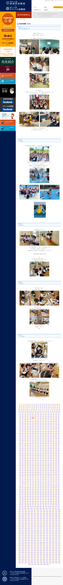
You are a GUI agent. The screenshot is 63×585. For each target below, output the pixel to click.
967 (22, 504)
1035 (47, 511)
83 (21, 411)
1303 (53, 543)
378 (30, 441)
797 (38, 486)
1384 (44, 554)
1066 (56, 514)
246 (20, 428)
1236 (20, 537)
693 (58, 474)
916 (56, 497)
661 (58, 470)
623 (43, 467)
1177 (53, 528)
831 (43, 489)
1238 (26, 537)
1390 (20, 555)
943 (43, 501)
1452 (38, 562)
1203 (47, 532)
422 (20, 446)
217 (28, 424)
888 (25, 496)
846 (40, 491)
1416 (56, 557)
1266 (26, 540)
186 (30, 421)
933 (58, 499)
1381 (35, 554)
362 (30, 440)
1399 (47, 555)
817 (48, 487)
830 (40, 489)
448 (46, 448)
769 (48, 482)
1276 (56, 540)
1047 (41, 513)
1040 (20, 513)
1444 (56, 560)
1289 (53, 542)
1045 (35, 513)
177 (48, 419)
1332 (56, 547)
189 (38, 421)
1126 (26, 523)
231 (22, 426)
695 (22, 475)
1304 (56, 543)
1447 (23, 562)
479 (43, 452)
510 (40, 455)
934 (20, 501)
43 (21, 407)
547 (53, 458)
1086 (32, 518)
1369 (41, 552)
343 (22, 438)
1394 (32, 555)
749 (38, 480)
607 (43, 465)
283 (33, 431)
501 (58, 453)
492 (35, 453)
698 (30, 475)
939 (33, 501)
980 (56, 504)
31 (38, 406)
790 (20, 486)
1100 (32, 520)
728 (25, 479)
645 (58, 469)
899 (53, 496)
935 (22, 501)
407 (22, 445)
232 (25, 426)
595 (53, 463)
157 (38, 417)
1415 (53, 557)
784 (46, 484)
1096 (20, 520)
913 (48, 497)
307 (53, 433)
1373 (53, 552)
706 (51, 475)
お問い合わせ (47, 0)
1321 (23, 547)
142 (40, 416)
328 (25, 436)
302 (40, 433)
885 (58, 494)
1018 (38, 509)
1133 (47, 523)
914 (51, 497)
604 (35, 465)
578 (51, 462)
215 (22, 424)
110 (40, 412)
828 (35, 489)
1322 (26, 547)
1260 (50, 538)
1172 (38, 528)
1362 (20, 552)
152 (25, 417)
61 (59, 407)
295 (22, 433)
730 (30, 479)
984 (25, 506)
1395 (35, 555)
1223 (23, 535)
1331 (53, 547)
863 (43, 492)
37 (50, 406)
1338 (32, 549)
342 (20, 438)
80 (57, 409)
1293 (23, 543)
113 (48, 412)
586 (30, 463)
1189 (47, 530)
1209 (23, 533)
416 (46, 445)
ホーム (37, 7)
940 (35, 501)
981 (58, 504)
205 (38, 423)
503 (22, 455)
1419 (23, 559)
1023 (53, 509)
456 (25, 450)
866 (51, 492)
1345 (53, 549)
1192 (56, 530)
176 (46, 419)
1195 (23, 532)
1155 (29, 526)
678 (20, 474)
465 (48, 450)
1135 (53, 523)
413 (38, 445)
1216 (44, 533)
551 (22, 460)
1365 (29, 552)
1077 (47, 516)
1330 (50, 547)
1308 (26, 545)
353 (48, 438)
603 (33, 465)
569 (28, 462)
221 (38, 424)
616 (25, 467)
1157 (35, 526)
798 (40, 486)
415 (43, 445)
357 (58, 438)
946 (51, 501)
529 (48, 457)
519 (22, 457)
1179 (59, 528)
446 (40, 448)
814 (40, 487)
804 (56, 486)
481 (48, 452)
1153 (23, 526)
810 (30, 487)
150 (20, 417)
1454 (44, 562)
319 (43, 434)
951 (22, 503)
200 (25, 423)
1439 (41, 560)
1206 (56, 532)
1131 (41, 523)
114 (51, 412)
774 (20, 484)
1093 (53, 518)
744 (25, 480)
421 (58, 445)
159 (43, 417)
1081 (59, 516)
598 (20, 465)
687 (43, 474)
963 (53, 503)
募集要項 (48, 10)
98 (52, 411)
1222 (20, 535)
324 (56, 434)
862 (40, 492)
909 (38, 497)
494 (40, 453)
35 (46, 406)
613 (58, 465)
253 (38, 428)
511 (43, 455)
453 (58, 448)
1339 (35, 549)
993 (48, 506)
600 (25, 465)
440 (25, 448)
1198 (32, 532)
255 (43, 428)
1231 (47, 535)
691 (53, 474)
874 (30, 494)
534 (20, 458)
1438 (38, 560)
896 (46, 496)
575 (43, 462)
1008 (50, 508)
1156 (32, 526)
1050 (50, 513)
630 (20, 469)
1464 (41, 564)
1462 (35, 564)
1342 (44, 549)
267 (33, 429)
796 (35, 486)
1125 (23, 523)
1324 (32, 547)
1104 (44, 520)
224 (46, 424)
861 (38, 492)
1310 (32, 545)
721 (48, 477)
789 (58, 484)
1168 (26, 528)
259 (53, 428)
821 (58, 487)
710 (20, 477)
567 (22, 462)
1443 (53, 560)
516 (56, 455)
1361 (59, 550)
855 (22, 492)
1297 (35, 543)
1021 (47, 509)
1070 (26, 516)
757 (58, 480)
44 (23, 407)
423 (22, 446)
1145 (41, 525)
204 (35, 423)
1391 (23, 555)
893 (38, 496)
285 (38, 431)
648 (25, 470)
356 (56, 438)
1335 (23, 549)
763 (33, 482)
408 (25, 445)
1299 (41, 543)
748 (35, 480)
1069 (23, 516)
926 (40, 499)
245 (58, 426)
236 (35, 426)
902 (20, 497)
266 (30, 429)
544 (46, 458)
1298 (38, 543)
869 (58, 492)
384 (46, 441)
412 (35, 445)
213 (58, 423)
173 (38, 419)
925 (38, 499)
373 (58, 440)
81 (59, 409)
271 (43, 429)
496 (46, 453)
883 (53, 494)
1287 (47, 542)
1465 (44, 564)
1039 (59, 511)
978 (51, 504)
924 (35, 499)
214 (20, 424)
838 (20, 491)
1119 (47, 521)
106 (30, 412)
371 (53, 440)
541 (38, 458)
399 (43, 443)
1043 (29, 513)
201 (28, 423)
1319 (59, 545)
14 (44, 404)
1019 (41, 509)
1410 (38, 557)
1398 (44, 555)
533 (58, 457)
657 (48, 470)
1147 (47, 525)
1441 (47, 560)
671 (43, 472)
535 (22, 458)
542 (40, 458)
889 (28, 496)
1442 (50, 560)
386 (51, 441)
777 (28, 484)
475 (33, 452)
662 (20, 472)
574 (40, 462)
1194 (20, 532)
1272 (44, 540)
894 (40, 496)
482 (51, 452)
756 (56, 480)
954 (30, 503)
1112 (26, 521)
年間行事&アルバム (37, 10)
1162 (50, 526)
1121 (53, 521)
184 (25, 421)
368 (46, 440)
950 (20, 503)
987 (33, 506)
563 (53, 460)
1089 (41, 518)
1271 (41, 540)
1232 (50, 535)
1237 (23, 537)
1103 (41, 520)
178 (51, 419)
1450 (32, 562)
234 (30, 426)
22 (19, 406)
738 (51, 479)
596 (56, 463)
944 (46, 501)
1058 (32, 514)
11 (38, 404)
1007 (46, 508)
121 (28, 414)
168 (25, 419)
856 (25, 492)
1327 (41, 547)
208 (46, 423)
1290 (56, 542)
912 (46, 497)
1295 (29, 543)
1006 (43, 508)
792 (25, 486)
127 (43, 414)
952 (25, 503)
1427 (47, 559)
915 (53, 497)
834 (51, 489)
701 (38, 475)
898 (51, 496)
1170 (32, 528)
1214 (38, 533)
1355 (41, 550)
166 (20, 419)
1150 (56, 525)
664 (25, 472)
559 (43, 460)
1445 (59, 560)
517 (58, 455)
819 (53, 487)
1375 (59, 552)
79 (55, 409)
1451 (35, 562)
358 (20, 440)
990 (40, 506)
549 (58, 458)
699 (33, 475)
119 (22, 414)
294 (20, 433)
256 (46, 428)
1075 (41, 516)
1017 (35, 509)
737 (48, 479)
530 (51, 457)
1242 (38, 537)
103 (22, 412)
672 (46, 472)
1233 (53, 535)
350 (40, 438)
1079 (53, 516)
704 (46, 475)
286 (40, 431)
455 (22, 450)
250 (30, 428)
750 (40, 480)
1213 (35, 533)
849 (48, 491)
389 (58, 441)
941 (38, 501)
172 (35, 419)
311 (22, 434)
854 (20, 492)
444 (35, 448)
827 (33, 489)
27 (29, 406)
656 (46, 470)
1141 (29, 525)
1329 (47, 547)
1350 (26, 550)
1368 (38, 552)
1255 (35, 538)
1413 (47, 557)
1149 (53, 525)
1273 (47, 540)
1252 (26, 538)
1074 (38, 516)
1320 (20, 547)
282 (30, 431)
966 (20, 504)
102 (20, 412)
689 (48, 474)
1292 (20, 543)
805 (58, 486)
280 (25, 431)
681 (28, 474)
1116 (38, 521)
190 (40, 421)
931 (53, 499)
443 (33, 448)
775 (22, 484)
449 (48, 448)
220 (35, 424)
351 (43, 438)
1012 (20, 509)
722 (51, 477)
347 (33, 438)
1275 (53, 540)
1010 (56, 508)
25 (25, 406)
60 (57, 407)
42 (19, 407)
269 (38, 429)
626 (51, 467)
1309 (29, 545)
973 (38, 504)
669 (38, 472)
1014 (26, 509)
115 (53, 412)
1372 (50, 552)
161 (48, 417)
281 (28, 431)
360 (25, 440)
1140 (26, 525)
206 (40, 423)
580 (56, 462)
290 (51, 431)
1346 (56, 549)
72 (40, 409)
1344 (50, 549)
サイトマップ (60, 0)
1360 (56, 550)
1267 (29, 540)
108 (35, 412)
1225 (29, 535)
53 (42, 407)
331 (33, 436)
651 (33, 470)
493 (38, 453)
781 (38, 484)
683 (33, 474)
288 (46, 431)
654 (40, 470)
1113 (29, 521)
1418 (20, 559)
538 (30, 458)
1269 (35, 540)
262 (20, 429)
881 (48, 494)
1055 (23, 514)
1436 (32, 560)
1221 (59, 533)
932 (56, 499)
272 (46, 429)
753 (48, 480)
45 (25, 407)
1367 (35, 552)
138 (30, 416)
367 (43, 440)
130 (51, 414)
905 (28, 497)
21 (59, 404)
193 (48, 421)
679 (22, 474)
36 (48, 406)
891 (33, 496)
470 (20, 452)
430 (40, 446)
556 (35, 460)
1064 (50, 514)
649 (28, 470)
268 (35, 429)
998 (20, 508)
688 (46, 474)
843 (33, 491)
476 (35, 452)
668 (35, 472)
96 (48, 411)
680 (25, 474)
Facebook (8, 101)
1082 (20, 518)
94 (44, 411)
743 (22, 480)
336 (46, 436)
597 (58, 463)
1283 (35, 542)
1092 (50, 518)
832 (46, 489)
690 (51, 474)
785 (48, 484)
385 (48, 441)
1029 (29, 511)
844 (35, 491)
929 (48, 499)
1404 (20, 557)
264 (25, 429)
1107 (53, 520)
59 (55, 407)
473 (28, 452)
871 (22, 494)
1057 (29, 514)
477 (38, 452)
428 (35, 446)
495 (43, 453)
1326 (38, 547)
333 (38, 436)
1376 (20, 554)
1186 (38, 530)
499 (53, 453)
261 (58, 428)
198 (20, 423)
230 (20, 426)
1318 (56, 545)
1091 (47, 518)
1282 (32, 542)
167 (22, 419)
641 (48, 469)
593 (48, 463)
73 (42, 409)
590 (40, 463)
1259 (47, 538)
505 (28, 455)
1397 (41, 555)
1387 (53, 554)
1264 (20, 540)
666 (30, 472)
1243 (41, 537)
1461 (32, 564)
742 (20, 480)
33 (42, 406)
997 (58, 506)
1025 (59, 509)
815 (43, 487)
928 (46, 499)
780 (35, 484)
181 (58, 419)
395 (33, 443)
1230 (44, 535)
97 (50, 411)
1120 (50, 521)
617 (28, 467)
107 (33, 412)
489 (28, 453)
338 (51, 436)
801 (48, 486)
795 (33, 486)
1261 (53, 538)
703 (43, 475)
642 (51, 469)
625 (48, 467)
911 (43, 497)
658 (51, 470)
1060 (38, 514)
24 (23, 406)
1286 (44, 542)
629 (58, 467)
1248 (56, 537)
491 (33, 453)
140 (35, 416)
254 (40, 428)
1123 (59, 521)
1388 (56, 554)
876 (35, 494)
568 (25, 462)
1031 (35, 511)
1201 (41, 532)
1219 (53, 533)
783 (43, 484)
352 (46, 438)
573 (38, 462)
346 (30, 438)
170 (30, 419)
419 (53, 445)
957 (38, 503)
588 (35, 463)
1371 (47, 552)
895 (43, 496)
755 (53, 480)
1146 (44, 525)
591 (43, 463)
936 (25, 501)
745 (28, 480)
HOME (18, 19)
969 (28, 504)
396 (35, 443)
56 (48, 407)
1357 (47, 550)
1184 (32, 530)
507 (33, 455)
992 (46, 506)
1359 (53, 550)
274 (51, 429)
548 (56, 458)
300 (35, 433)
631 (22, 469)
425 (28, 446)
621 (38, 467)
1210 (26, 533)
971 (33, 504)
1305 (59, 543)
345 (28, 438)
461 (38, 450)
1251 (23, 538)
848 (46, 491)
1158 (38, 526)
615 (22, 467)
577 (48, 462)
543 (43, 458)
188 (35, 421)
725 (58, 477)
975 (43, 504)
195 (53, 421)
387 (53, 441)
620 (35, 467)
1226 (32, 535)
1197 (29, 532)
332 (35, 436)
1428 (50, 559)
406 (20, 445)
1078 (50, 516)
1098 (26, 520)
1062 (44, 514)
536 (25, 458)
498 (51, 453)
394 (30, 443)
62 (19, 409)
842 (30, 491)
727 (22, 479)
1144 (38, 525)
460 (35, 450)
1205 (53, 532)
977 (48, 504)
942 (40, 501)
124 (35, 414)
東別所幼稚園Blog (23, 19)
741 (58, 479)
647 (22, 470)
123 (33, 414)
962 (51, 503)
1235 (59, 535)
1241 (35, 537)
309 (58, 433)
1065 (53, 514)
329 (28, 436)
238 (40, 426)
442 (30, 448)
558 (40, 460)
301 (38, 433)
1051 (53, 513)
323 (53, 434)
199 (22, 423)
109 (38, 412)
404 (56, 443)
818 (51, 487)
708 (56, 475)
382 (40, 441)
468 (56, 450)
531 (53, 457)
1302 (50, 543)
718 (40, 477)
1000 (25, 508)
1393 (29, 555)
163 (53, 417)
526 (40, 457)
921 (28, 499)
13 (42, 404)
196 (56, 421)
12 (40, 404)
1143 (35, 525)
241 (48, 426)
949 (58, 501)
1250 (20, 538)
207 (43, 423)
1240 (32, 537)
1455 (47, 562)
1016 (32, 509)
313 (28, 434)
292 (56, 431)
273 (48, 429)
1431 (59, 559)
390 (20, 443)
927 (43, 499)
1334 (20, 549)
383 (43, 441)
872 (25, 494)
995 (53, 506)
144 (46, 416)
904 (25, 497)
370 (51, 440)
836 (56, 489)
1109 (59, 520)
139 (33, 416)
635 (33, 469)
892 (35, 496)
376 (25, 441)
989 (38, 506)
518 (20, 457)
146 (51, 416)
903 (22, 497)
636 (35, 469)
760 (25, 482)
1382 (38, 554)
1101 (35, 520)
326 (20, 436)
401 (48, 443)
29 (34, 406)
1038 (56, 511)
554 (30, 460)
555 (33, 460)
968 (25, 504)
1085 (29, 518)
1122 (56, 521)
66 (27, 409)
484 (56, 452)
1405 (23, 557)
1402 (56, 555)
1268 (32, 540)
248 (25, 428)
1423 (35, 559)
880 (46, 494)
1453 (41, 562)
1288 (50, 542)
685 (38, 474)
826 (30, 489)
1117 (41, 521)
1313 (41, 545)
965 (58, 503)
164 (56, 417)
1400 (50, 555)
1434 (26, 560)
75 (46, 409)
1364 (26, 552)
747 (33, 480)
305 (48, 433)
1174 (44, 528)
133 (58, 414)
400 (46, 443)
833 (48, 489)
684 (35, 474)
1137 (59, 523)
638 (40, 469)
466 (51, 450)
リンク (58, 10)
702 (40, 475)
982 (20, 506)
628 (56, 467)
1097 (23, 520)
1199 (35, 532)
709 (58, 475)
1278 (20, 542)
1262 (56, 538)
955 (33, 503)
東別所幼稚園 (31, 6)
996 (56, 506)
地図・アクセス (54, 0)
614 (20, 467)
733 (38, 479)
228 (56, 424)
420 (56, 445)
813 (38, 487)
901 (58, 496)
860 (35, 492)
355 (53, 438)
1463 (38, 564)
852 (56, 491)
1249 (59, 537)
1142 (32, 525)
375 (22, 441)
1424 (38, 559)
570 (30, 462)
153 (28, 417)
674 (51, 472)
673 (48, 472)
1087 (35, 518)
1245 (47, 537)
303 (43, 433)
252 (35, 428)
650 (30, 470)
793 (28, 486)
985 (28, 506)
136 (25, 416)
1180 (20, 530)
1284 (38, 542)
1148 (50, 525)
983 (22, 506)
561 (48, 460)
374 (20, 441)
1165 (59, 526)
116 (56, 412)
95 (46, 411)
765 (38, 482)
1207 (59, 532)
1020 (44, 509)
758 (20, 482)
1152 (20, 526)
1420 (26, 559)
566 (20, 462)
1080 (56, 516)
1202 (44, 532)
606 (40, 465)
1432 (20, 560)
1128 (32, 523)
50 (36, 407)
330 (30, 436)
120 (25, 414)
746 (30, 480)
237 (38, 426)
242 (51, 426)
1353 (35, 550)
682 (30, 474)
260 (56, 428)
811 (33, 487)
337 (48, 436)
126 (40, 414)
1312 (38, 545)
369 (48, 440)
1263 (59, 538)
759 (22, 482)
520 (25, 457)
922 (30, 499)
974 (40, 504)
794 (30, 486)
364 (35, 440)
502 (20, 455)
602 (30, 465)
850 (51, 491)
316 (35, 434)
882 (51, 494)
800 (46, 486)
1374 (56, 552)
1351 (29, 550)
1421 (29, 559)
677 (58, 472)
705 (48, 475)
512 (46, 455)
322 (51, 434)
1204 (50, 532)
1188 (44, 530)
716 (35, 477)
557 (38, 460)
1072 (32, 516)
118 (20, 414)
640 (46, 469)
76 (48, 409)
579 (53, 462)
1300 (44, 543)
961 (48, 503)
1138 (20, 525)
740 (56, 479)
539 (33, 458)
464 (46, 450)
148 (56, 416)
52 (40, 407)
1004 (37, 508)
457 (28, 450)
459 (33, 450)
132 (56, 414)
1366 (32, 552)
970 (30, 504)
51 (38, 407)
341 (58, 436)
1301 (47, 543)
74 (44, 409)
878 (40, 494)
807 (22, 487)
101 (59, 411)
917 (58, 497)
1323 (29, 547)
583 (22, 463)
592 (46, 463)
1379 (29, 554)
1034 (44, 511)
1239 (29, 537)
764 (35, 482)
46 (27, 407)
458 (30, 450)
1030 (32, 511)
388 (56, 441)
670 (40, 472)
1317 (53, 545)
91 (37, 411)
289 (48, 431)
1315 (47, 545)
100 (57, 411)
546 (51, 458)
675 (53, 472)
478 (40, 452)
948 (56, 501)
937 (28, 501)
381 (38, 441)
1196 (26, 532)
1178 (56, 528)
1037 (53, 511)
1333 (59, 547)
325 (58, 434)
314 (30, 434)
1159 (41, 526)
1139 (23, 525)
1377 (23, 554)
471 (22, 452)
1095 (59, 518)
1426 (44, 559)
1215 (41, 533)
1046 (38, 513)
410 (30, 445)
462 (40, 450)
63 (21, 409)
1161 (47, 526)
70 (36, 409)
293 (58, 431)
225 (48, 424)
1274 (50, 540)
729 (28, 479)
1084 (26, 518)
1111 (23, 521)
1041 (23, 513)
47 (29, 407)
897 (48, 496)
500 (56, 453)
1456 (50, 562)
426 (30, 446)
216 (25, 424)
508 (35, 455)
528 (46, 457)
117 (58, 412)
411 (33, 445)
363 (33, 440)
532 (56, 457)
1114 (32, 521)
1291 (59, 542)
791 (22, 486)
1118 (44, 521)
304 (46, 433)
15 (46, 404)
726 (20, 479)
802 (51, 486)
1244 (44, 537)
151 (22, 417)
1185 (35, 530)
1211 (29, 533)
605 (38, 465)
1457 (53, 562)
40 (57, 406)
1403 (59, 555)
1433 (23, 560)
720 (46, 477)
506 (30, 455)
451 (53, 448)
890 (30, 496)
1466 (47, 564)
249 (28, 428)
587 (33, 463)
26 (27, 406)
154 (30, 417)
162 (51, 417)
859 (33, 492)
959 (43, 503)
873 (28, 494)
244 (56, 426)
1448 (26, 562)
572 (35, 462)
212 (56, 423)
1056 (26, 514)
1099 (29, 520)
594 (51, 463)
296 (25, 433)
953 (28, 503)
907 (33, 497)
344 (25, 438)
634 (30, 469)
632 (25, 469)
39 (55, 406)
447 (43, 448)
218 (30, 424)
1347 (59, 549)
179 (53, 419)
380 (35, 441)
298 (30, 433)
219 (33, 424)
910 (40, 497)
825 (28, 489)
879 (43, 494)
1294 (26, 543)
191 (43, 421)
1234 (56, 535)
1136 (56, 523)
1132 (44, 523)
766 (40, 482)
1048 (44, 513)
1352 (32, 550)
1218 (50, 533)
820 (56, 487)
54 (44, 407)
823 (22, 489)
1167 (23, 528)
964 (56, 503)
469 (58, 450)
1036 (50, 511)
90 (35, 411)
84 (23, 411)
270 (40, 429)
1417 (59, 557)
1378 (26, 554)
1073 (35, 516)
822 (20, 489)
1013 (23, 509)
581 (58, 462)
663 (22, 472)
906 (30, 497)
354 (51, 438)
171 (33, 419)
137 (28, 416)
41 (59, 406)
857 (28, 492)
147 (53, 416)
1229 (41, 535)
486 (20, 453)
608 (46, 465)
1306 (20, 545)
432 (46, 446)
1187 (41, 530)
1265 (23, 540)
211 (53, 423)
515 (53, 455)
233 (28, 426)
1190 (50, 530)
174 (40, 419)
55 (46, 407)
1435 (29, 560)
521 (28, 457)
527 (43, 457)
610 (51, 465)
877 (38, 494)
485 (58, 452)
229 (58, 424)
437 (58, 446)
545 (48, 458)
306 (51, 433)
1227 (35, 535)
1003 (34, 508)
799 (43, 486)
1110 (20, 521)
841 (28, 491)
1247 (53, 537)
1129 (35, 523)
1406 (26, 557)
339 (53, 436)
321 (48, 434)
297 (28, 433)
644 (56, 469)
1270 (38, 540)
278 (20, 431)
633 (28, 469)
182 (20, 421)
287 (43, 431)
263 (22, 429)
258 (51, 428)
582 (20, 463)
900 (56, 496)
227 (53, 424)
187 (33, 421)
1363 (23, 552)
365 (38, 440)
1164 (56, 526)
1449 (29, 562)
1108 (56, 520)
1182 (26, 530)
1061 (41, 514)
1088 (38, 518)
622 (40, 467)
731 (33, 479)
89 (33, 411)
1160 (44, 526)
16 (48, 404)
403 (53, 443)
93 (42, 411)
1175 (47, 528)
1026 (20, 511)
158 (40, 417)
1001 (28, 508)
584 (25, 463)
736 (46, 479)
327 (22, 436)
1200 (38, 532)
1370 (44, 552)
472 (25, 452)
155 (33, 417)
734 (40, 479)
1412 (44, 557)
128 (46, 414)
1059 (35, 514)
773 (58, 482)
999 (22, 508)
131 (53, 414)
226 (51, 424)
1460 (29, 564)
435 (53, 446)
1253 (29, 538)
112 (46, 412)
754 (51, 480)
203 (33, 423)
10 (36, 404)
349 (38, 438)
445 (38, 448)
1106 (50, 520)
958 (40, 503)
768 (46, 482)
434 (51, 446)
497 (48, 453)
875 (33, 494)
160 (46, 417)
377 (28, 441)
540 (35, 458)
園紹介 (48, 7)
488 (25, 453)
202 (30, 423)
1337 (29, 549)
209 (48, 423)
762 (30, 482)
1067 (59, 514)
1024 (56, 509)
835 (53, 489)
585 (28, 463)
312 (25, 434)
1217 (47, 533)
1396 (38, 555)
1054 (20, 514)
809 (28, 487)
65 (25, 409)
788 (56, 484)
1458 (56, 562)
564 (56, 460)
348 (35, 438)
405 (58, 443)
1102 (38, 520)
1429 (53, 559)
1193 (59, 530)
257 (48, 428)
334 (40, 436)
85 (25, 411)
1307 (23, 545)
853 (58, 491)
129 (48, 414)
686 (40, 474)
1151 (59, 525)
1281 (29, 542)
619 (33, 467)
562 (51, 460)
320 (46, 434)
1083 (23, 518)
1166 (20, 528)
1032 (38, 511)
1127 (29, 523)
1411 (41, 557)
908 (35, 497)
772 (56, 482)
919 (22, 499)
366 (40, 440)
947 (53, 501)
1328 (44, 547)
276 (56, 429)
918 (20, 499)
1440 (44, 560)
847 (43, 491)
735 (43, 479)
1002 (31, 508)
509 (38, 455)
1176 (50, 528)
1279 (23, 542)
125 (38, 414)
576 (46, 462)
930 (51, 499)
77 (50, 409)
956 (35, 503)
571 (33, 462)
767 (43, 482)
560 (46, 460)
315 (33, 434)
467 (53, 450)
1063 (47, 514)
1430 (56, 559)
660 (56, 470)
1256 (38, 538)
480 (46, 452)
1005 (40, 508)
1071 (29, 516)
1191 (53, 530)
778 (30, 484)
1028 (26, 511)
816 (46, 487)
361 (28, 440)
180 (56, 419)
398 (40, 443)
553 (28, 460)
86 (27, 411)
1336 (26, 549)
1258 (44, 538)
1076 (44, 516)
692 (56, 474)
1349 (23, 550)
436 (56, 446)
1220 (56, 533)
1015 (29, 509)
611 (53, 465)
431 (43, 446)
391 (22, 443)
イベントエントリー (58, 7)
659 (53, 470)
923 (33, 499)
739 (53, 479)
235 (33, 426)
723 (53, 477)
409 (28, 445)
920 (25, 499)
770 (51, 482)
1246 (50, 537)
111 (43, 412)
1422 (32, 559)
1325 (35, 547)
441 (28, 448)
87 (29, 411)
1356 (44, 550)
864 (46, 492)
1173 (41, 528)
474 (30, 452)
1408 (32, 557)
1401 (53, 555)
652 (35, 470)
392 (25, 443)
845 (38, 491)
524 (35, 457)
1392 (26, 555)
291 (53, 431)
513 (48, 455)
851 (53, 491)
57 (50, 407)
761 (28, 482)
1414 (50, 557)
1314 (44, 545)
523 (33, 457)
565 (58, 460)
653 (38, 470)
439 (22, 448)
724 (56, 477)
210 (51, 423)
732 (35, 479)
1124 (20, 523)
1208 (20, 533)
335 (43, 436)
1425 (41, 559)
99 (54, 411)
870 (20, 494)
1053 (59, 513)
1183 (29, 530)
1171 (35, 528)
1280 (26, 542)
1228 (38, 535)
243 (53, 426)
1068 (20, 516)
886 (20, 496)
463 (43, 450)
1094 (56, 518)
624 (46, 467)
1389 (59, 554)
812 (35, 487)
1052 (56, 513)
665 (28, 472)
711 (22, 477)
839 (22, 491)
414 (40, 445)
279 (22, 431)
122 (30, 414)
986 (30, 506)
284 (35, 431)
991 (43, 506)
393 (28, 443)
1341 (41, 549)
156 (35, 417)
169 (28, 419)
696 (25, 475)
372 (56, 440)
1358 (50, 550)
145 (48, 416)
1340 (38, 549)
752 (46, 480)
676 (56, 472)
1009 (53, 508)
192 (46, 421)
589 (38, 463)
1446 (20, 562)
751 (43, 480)
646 (20, 470)
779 (33, 484)
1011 (59, 508)
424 (25, 446)
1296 (32, 543)
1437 (35, 560)
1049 (47, 513)
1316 (50, 545)
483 (53, 452)
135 (22, 416)
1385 (47, 554)
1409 (35, 557)
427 (33, 446)
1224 (26, 535)
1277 (59, 540)
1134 (50, 523)
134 (20, 416)
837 (58, 489)
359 (22, 440)
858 (30, 492)
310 (20, 434)
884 (56, 494)
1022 (50, 509)
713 (28, 477)
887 (22, 496)
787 (53, 484)
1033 (41, 511)
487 (22, 453)
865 (48, 492)
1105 (47, 520)
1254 (32, 538)
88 (31, 411)
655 (43, 470)
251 (33, 428)
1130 (38, 523)
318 (40, 434)
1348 (20, 550)
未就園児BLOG (8, 30)
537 (28, 458)
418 (51, 445)
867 (53, 492)
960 (46, 503)
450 (51, 448)
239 (43, 426)
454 (20, 450)
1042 (26, 513)
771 (53, 482)
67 (29, 409)
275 (53, 429)
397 (38, 443)
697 (28, 475)
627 (53, 467)
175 (43, 419)
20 (57, 404)
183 (22, 421)
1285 (41, 542)
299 (33, 433)
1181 (23, 530)
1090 (44, 518)
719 (43, 477)
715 (33, 477)
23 (21, 406)
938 (30, 501)
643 (53, 469)
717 (38, 477)
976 (46, 504)
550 (20, 460)
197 (58, 421)
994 (51, 506)
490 (30, 453)
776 (25, 484)
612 (56, 465)
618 (30, 467)
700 (35, 475)
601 (28, 465)
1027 (23, 511)
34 (44, 406)
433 (48, 446)
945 (48, 501)
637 (38, 469)
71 (38, 409)
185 (28, 421)
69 (34, 409)
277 (58, 429)
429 (38, 446)
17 (50, 404)
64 (23, 409)
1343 (47, 549)
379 (33, 441)
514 (51, 455)
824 (25, 489)
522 (30, 457)
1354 (38, 550)
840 (25, 491)
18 (52, 404)
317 (38, 434)
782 (40, 484)
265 (28, 429)
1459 (59, 562)
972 (35, 504)
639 (43, 469)
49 (34, 407)
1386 (50, 554)
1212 (32, 533)
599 (22, 465)
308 (56, 433)
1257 (41, 538)
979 (53, 504)
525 (38, 457)
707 (53, 475)
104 (25, 412)
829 (38, 489)
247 (22, 428)
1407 (29, 557)
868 (56, 492)
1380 (32, 554)
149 (58, 416)
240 (46, 426)
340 (56, 436)
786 (51, 484)
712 (25, 477)
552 (25, 460)
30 (36, 406)
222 (40, 424)
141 (38, 416)
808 (25, 487)
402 (51, 443)
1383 (41, 554)
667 (33, 472)
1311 (35, 545)
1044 (32, 513)
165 (58, 417)
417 (48, 445)
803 (53, 486)
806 (20, 487)
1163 (53, 526)
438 (20, 448)
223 (43, 424)
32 (40, 406)
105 (28, 412)
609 (48, 465)
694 (20, 475)
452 (56, 448)
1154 (26, 526)
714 (30, 477)
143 (43, 416)
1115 (35, 521)
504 (25, 455)
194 (51, 421)
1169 (29, 528)
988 (35, 506)
